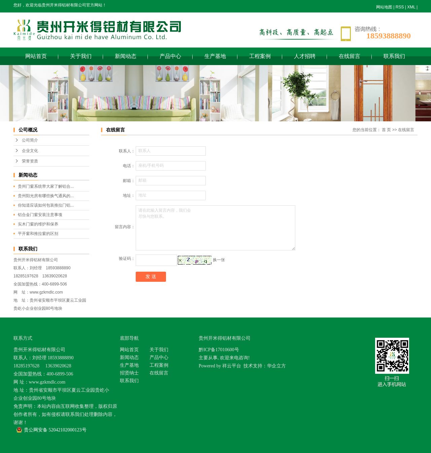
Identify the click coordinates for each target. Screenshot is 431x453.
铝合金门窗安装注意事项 (40, 214)
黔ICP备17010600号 (219, 349)
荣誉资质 (30, 161)
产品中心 (170, 56)
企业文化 (30, 150)
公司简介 (30, 140)
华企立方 (276, 365)
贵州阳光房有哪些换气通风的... (46, 195)
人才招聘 (305, 56)
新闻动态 (125, 56)
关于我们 (81, 56)
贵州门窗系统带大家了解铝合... (46, 186)
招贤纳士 (129, 372)
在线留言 (349, 56)
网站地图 (384, 7)
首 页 (386, 129)
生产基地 (215, 56)
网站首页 (36, 56)
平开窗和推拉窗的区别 (38, 233)
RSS (400, 7)
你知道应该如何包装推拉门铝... (46, 205)
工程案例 (260, 56)
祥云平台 (231, 365)
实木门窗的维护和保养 (38, 224)
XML (411, 7)
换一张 (219, 260)
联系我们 (394, 56)
